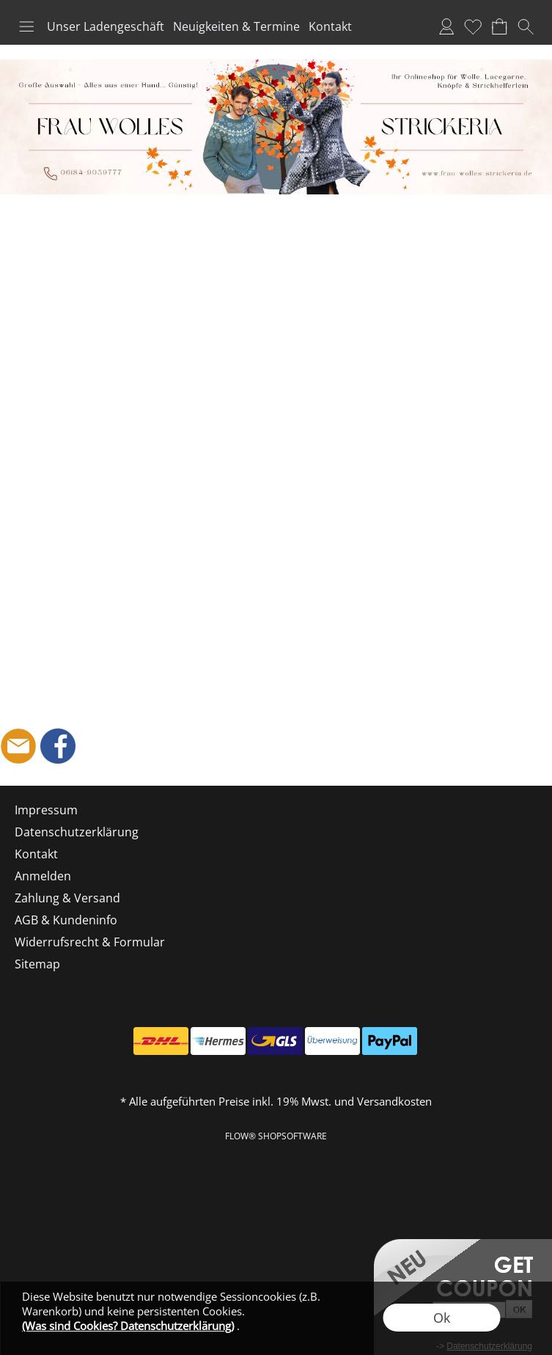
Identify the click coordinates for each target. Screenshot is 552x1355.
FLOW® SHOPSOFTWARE (276, 1136)
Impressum (46, 810)
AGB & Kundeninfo (66, 920)
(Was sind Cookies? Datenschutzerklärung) (128, 1325)
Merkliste (472, 26)
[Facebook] (58, 746)
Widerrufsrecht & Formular (90, 942)
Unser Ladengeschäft (105, 26)
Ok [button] (441, 1317)
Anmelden (446, 26)
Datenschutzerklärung (77, 832)
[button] (26, 26)
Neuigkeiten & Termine (236, 26)
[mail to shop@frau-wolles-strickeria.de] (18, 746)
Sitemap (37, 964)
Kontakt (330, 26)
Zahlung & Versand (67, 898)
